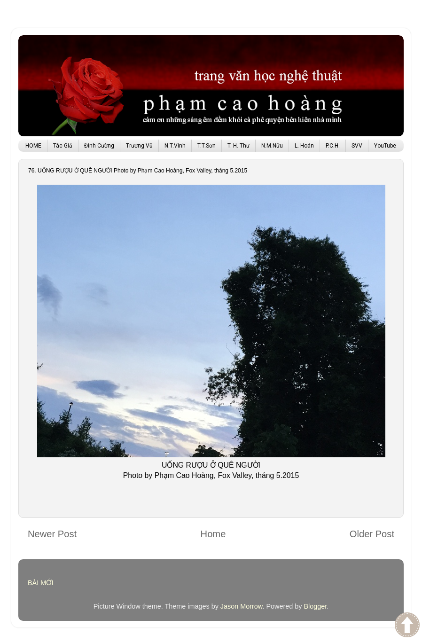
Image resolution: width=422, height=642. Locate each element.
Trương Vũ (139, 145)
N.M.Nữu (272, 145)
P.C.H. (333, 145)
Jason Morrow (241, 606)
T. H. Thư (238, 145)
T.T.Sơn (206, 145)
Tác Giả (62, 145)
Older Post (372, 534)
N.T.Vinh (175, 145)
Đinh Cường (99, 145)
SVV (357, 145)
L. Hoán (304, 145)
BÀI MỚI (41, 583)
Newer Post (52, 534)
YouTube (385, 145)
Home (213, 534)
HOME (33, 145)
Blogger (315, 606)
